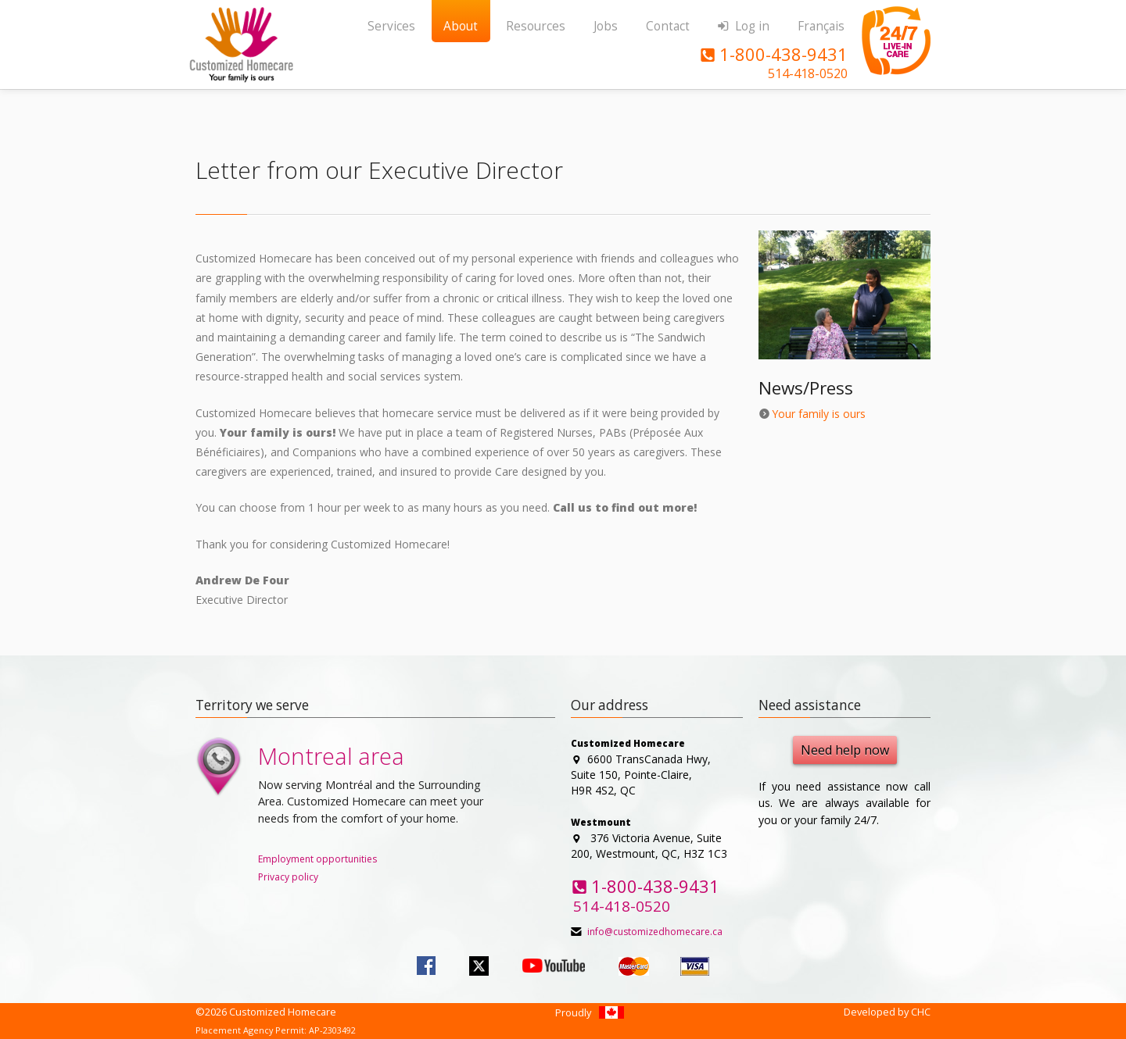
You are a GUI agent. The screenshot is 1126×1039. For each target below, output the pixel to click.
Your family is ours (819, 413)
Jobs (605, 26)
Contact (668, 26)
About (460, 26)
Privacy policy (288, 877)
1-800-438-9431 (773, 54)
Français (821, 26)
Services (391, 26)
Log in (743, 26)
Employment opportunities (317, 859)
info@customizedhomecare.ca (655, 931)
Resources (535, 26)
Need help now (845, 750)
